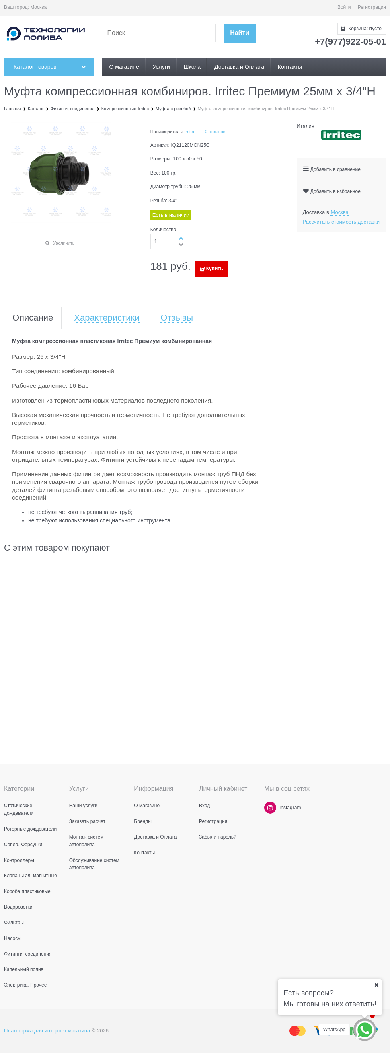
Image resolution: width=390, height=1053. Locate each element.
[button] (181, 238)
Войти (344, 7)
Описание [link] (32, 318)
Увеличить (63, 243)
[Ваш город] (376, 985)
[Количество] (162, 241)
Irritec (189, 131)
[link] (38, 7)
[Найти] (240, 33)
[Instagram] (270, 808)
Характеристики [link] (107, 318)
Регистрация (372, 7)
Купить (214, 268)
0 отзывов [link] (215, 131)
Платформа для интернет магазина (47, 1031)
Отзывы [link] (176, 318)
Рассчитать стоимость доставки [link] (341, 222)
